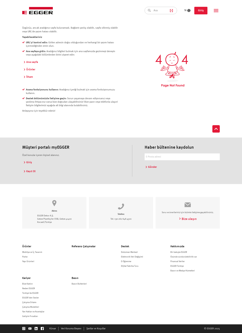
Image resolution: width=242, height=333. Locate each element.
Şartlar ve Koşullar (96, 328)
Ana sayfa (30, 62)
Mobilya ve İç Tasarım (32, 252)
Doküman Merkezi (129, 252)
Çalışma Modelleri (30, 307)
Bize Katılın (27, 284)
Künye (52, 328)
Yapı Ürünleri (28, 261)
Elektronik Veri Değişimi (132, 257)
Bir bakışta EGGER (178, 252)
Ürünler (29, 69)
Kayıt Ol (29, 171)
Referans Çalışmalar (84, 246)
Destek (125, 246)
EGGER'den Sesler (30, 298)
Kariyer (26, 278)
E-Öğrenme (126, 261)
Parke (24, 257)
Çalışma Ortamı (29, 302)
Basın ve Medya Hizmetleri (182, 271)
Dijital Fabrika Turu (129, 266)
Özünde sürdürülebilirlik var (183, 257)
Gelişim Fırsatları (30, 316)
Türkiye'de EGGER (30, 293)
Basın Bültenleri (79, 284)
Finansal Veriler (177, 261)
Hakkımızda (177, 246)
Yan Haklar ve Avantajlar (33, 312)
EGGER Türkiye (177, 266)
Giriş (201, 10)
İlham (28, 77)
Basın (75, 278)
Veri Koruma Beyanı (71, 328)
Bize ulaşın (188, 219)
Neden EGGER (28, 288)
